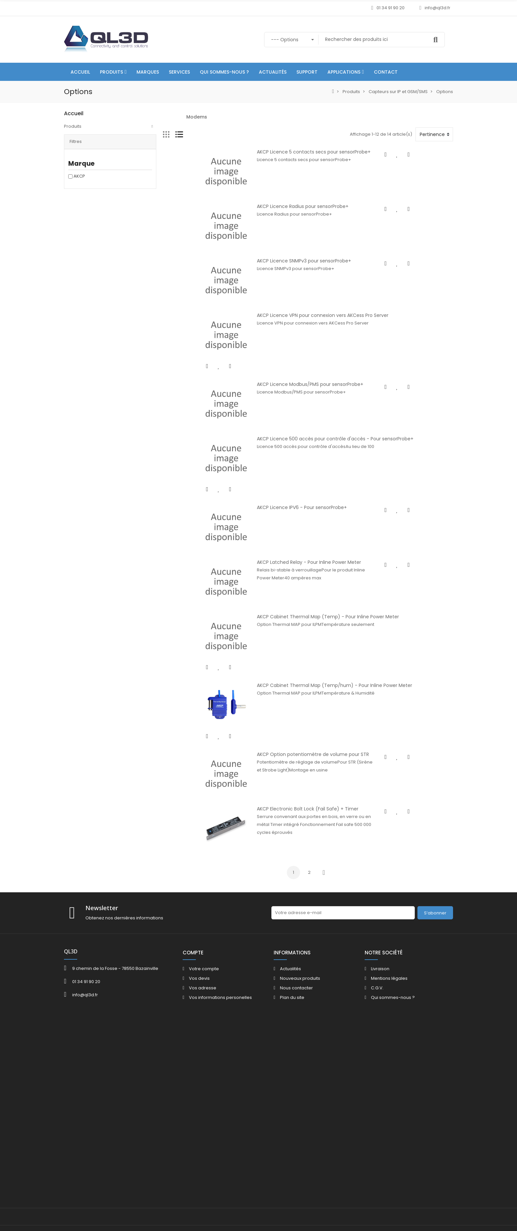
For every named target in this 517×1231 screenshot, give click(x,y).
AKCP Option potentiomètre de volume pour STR (293, 894)
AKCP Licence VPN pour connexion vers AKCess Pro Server (303, 374)
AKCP (79, 180)
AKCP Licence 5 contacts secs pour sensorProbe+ (294, 152)
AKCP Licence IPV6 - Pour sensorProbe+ (282, 597)
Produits (72, 126)
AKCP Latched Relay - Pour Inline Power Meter (289, 671)
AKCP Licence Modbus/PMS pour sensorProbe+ (290, 449)
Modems (196, 117)
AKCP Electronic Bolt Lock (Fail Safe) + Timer (288, 969)
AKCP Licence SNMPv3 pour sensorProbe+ (284, 300)
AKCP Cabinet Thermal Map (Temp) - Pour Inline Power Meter (308, 746)
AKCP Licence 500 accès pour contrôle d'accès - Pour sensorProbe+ (315, 523)
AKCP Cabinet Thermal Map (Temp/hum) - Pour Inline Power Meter (314, 820)
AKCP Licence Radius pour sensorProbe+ (283, 226)
